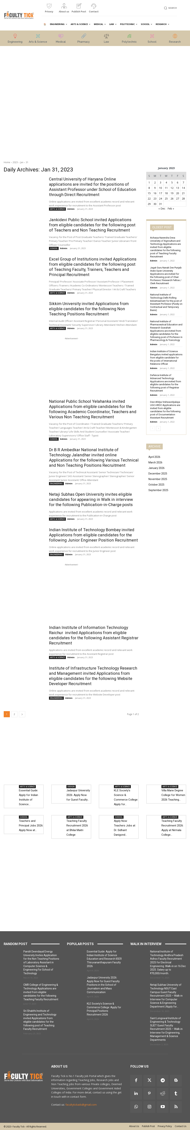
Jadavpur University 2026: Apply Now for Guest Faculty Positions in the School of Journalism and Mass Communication (103, 984)
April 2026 (154, 456)
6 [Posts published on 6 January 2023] (177, 182)
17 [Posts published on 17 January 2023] (160, 193)
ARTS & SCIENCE (57, 209)
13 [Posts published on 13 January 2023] (177, 188)
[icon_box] (49, 9)
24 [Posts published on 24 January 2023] (160, 198)
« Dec (161, 208)
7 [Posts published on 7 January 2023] (183, 182)
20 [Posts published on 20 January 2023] (177, 193)
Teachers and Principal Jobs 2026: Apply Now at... (31, 825)
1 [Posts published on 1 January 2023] (149, 182)
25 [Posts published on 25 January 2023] (166, 198)
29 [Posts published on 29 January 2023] (149, 204)
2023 (15, 162)
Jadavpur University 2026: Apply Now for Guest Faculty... (78, 795)
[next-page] (22, 714)
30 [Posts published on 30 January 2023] (154, 204)
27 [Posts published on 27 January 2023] (177, 198)
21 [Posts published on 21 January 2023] (183, 193)
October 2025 (156, 484)
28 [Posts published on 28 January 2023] (183, 198)
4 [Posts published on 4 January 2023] (166, 182)
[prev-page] (152, 428)
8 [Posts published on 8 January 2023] (149, 188)
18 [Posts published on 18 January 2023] (166, 193)
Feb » (171, 208)
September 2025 (158, 490)
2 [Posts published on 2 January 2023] (155, 182)
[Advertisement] (29, 101)
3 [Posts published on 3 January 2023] (160, 182)
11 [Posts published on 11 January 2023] (166, 188)
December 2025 (157, 473)
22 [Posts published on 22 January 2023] (149, 198)
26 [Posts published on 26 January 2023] (172, 198)
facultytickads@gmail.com (81, 1104)
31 (27, 162)
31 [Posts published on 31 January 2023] (160, 204)
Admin (71, 208)
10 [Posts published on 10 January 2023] (160, 188)
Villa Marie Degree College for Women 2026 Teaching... (173, 795)
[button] (170, 8)
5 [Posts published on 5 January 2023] (172, 182)
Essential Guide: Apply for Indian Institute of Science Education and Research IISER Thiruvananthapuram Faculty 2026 (104, 958)
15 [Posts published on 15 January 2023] (149, 193)
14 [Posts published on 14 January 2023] (183, 188)
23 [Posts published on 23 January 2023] (154, 198)
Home (7, 162)
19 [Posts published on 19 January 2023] (172, 193)
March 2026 (155, 462)
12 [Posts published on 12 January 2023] (172, 188)
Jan (21, 162)
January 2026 (156, 468)
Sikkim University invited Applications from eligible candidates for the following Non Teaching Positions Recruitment (89, 308)
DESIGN (71, 786)
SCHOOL (54, 248)
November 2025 (157, 479)
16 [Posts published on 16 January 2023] (154, 193)
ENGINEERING (56, 483)
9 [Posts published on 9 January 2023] (155, 188)
